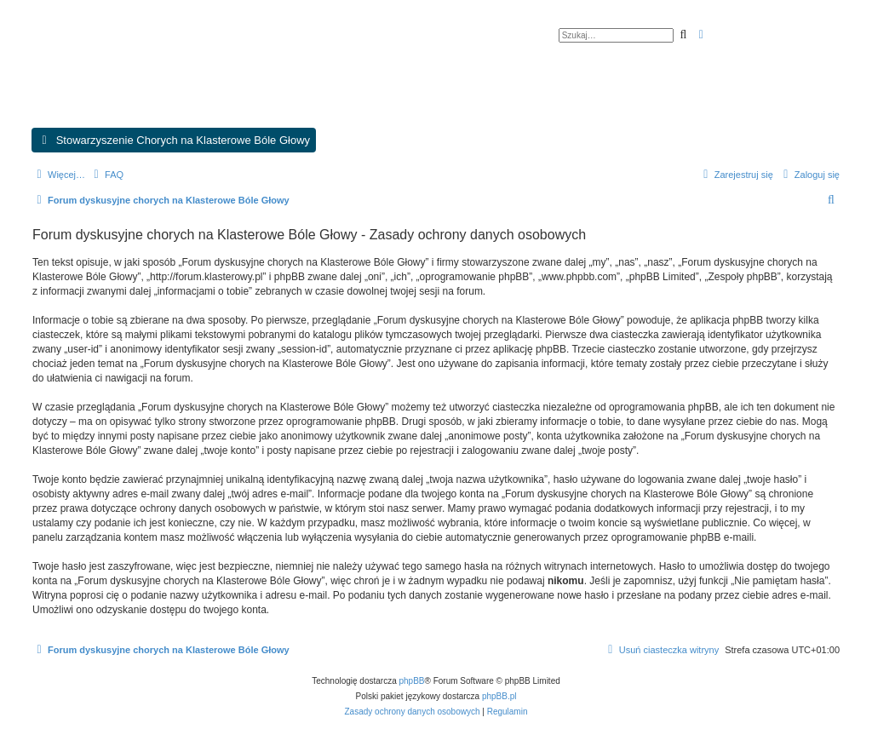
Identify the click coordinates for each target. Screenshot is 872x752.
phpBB (412, 681)
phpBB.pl (499, 696)
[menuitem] (106, 174)
